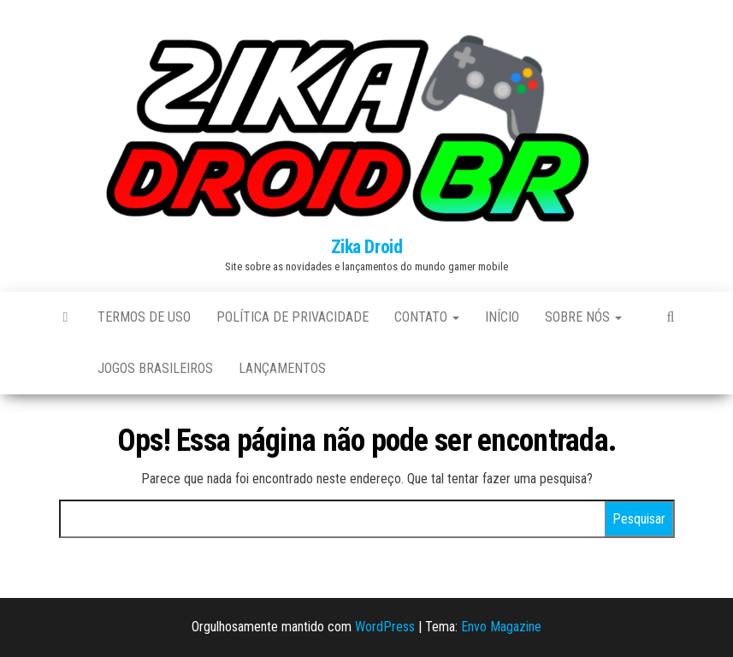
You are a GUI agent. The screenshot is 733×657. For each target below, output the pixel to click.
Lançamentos (282, 368)
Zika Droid (367, 246)
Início (502, 317)
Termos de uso (144, 317)
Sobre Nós (583, 317)
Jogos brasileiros (155, 368)
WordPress (385, 627)
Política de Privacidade (292, 317)
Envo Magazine (501, 627)
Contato (426, 317)
